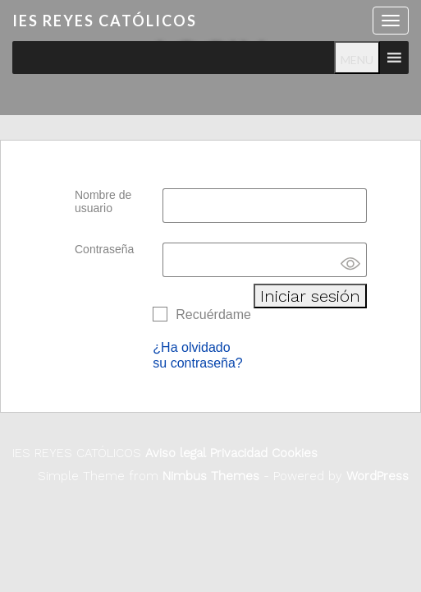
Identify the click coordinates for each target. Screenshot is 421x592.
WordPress (377, 476)
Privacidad (237, 453)
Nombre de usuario (103, 201)
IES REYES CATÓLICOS (104, 21)
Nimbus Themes (210, 476)
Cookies (293, 453)
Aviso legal (175, 453)
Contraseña (104, 249)
